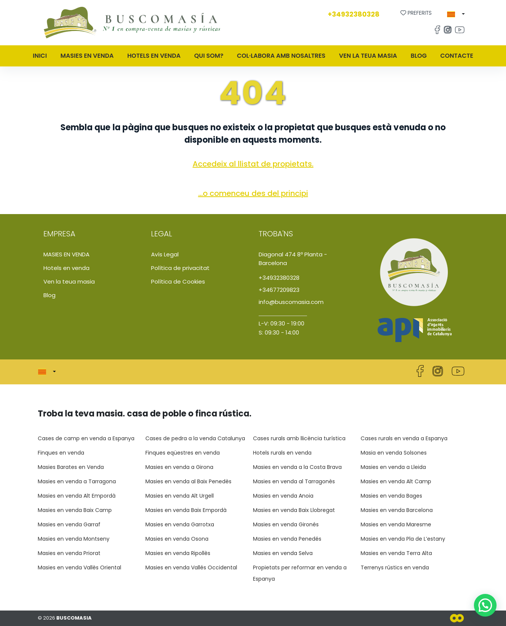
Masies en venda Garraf (69, 524)
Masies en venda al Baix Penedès (188, 481)
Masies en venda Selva (283, 553)
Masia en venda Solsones (394, 452)
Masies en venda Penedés (287, 539)
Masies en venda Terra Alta (396, 553)
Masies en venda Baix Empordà (186, 510)
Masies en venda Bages (391, 496)
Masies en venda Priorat (69, 553)
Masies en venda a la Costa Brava (297, 467)
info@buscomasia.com (291, 302)
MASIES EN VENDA (87, 55)
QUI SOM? (208, 55)
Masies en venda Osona (176, 539)
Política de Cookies (178, 281)
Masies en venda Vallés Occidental (191, 567)
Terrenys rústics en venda (395, 567)
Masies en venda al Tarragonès (294, 481)
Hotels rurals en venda (282, 452)
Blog (418, 55)
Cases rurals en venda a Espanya (404, 438)
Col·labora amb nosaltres (281, 55)
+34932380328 (354, 14)
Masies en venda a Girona (179, 467)
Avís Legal (165, 254)
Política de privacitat (180, 268)
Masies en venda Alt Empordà (77, 496)
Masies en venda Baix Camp (75, 510)
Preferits (416, 13)
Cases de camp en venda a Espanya (86, 438)
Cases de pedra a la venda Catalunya (195, 438)
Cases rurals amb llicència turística (299, 438)
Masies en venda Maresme (396, 524)
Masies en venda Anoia (283, 496)
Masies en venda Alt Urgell (179, 496)
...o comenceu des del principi (253, 193)
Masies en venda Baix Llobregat (294, 510)
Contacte (456, 55)
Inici (40, 55)
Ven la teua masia (368, 55)
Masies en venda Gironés (286, 524)
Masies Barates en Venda (71, 467)
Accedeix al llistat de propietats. (253, 164)
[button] (456, 14)
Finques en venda (61, 452)
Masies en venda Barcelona (397, 510)
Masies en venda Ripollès (177, 553)
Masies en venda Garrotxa (179, 524)
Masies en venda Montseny (74, 539)
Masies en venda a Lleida (393, 467)
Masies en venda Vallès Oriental (79, 567)
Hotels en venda (153, 55)
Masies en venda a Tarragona (77, 481)
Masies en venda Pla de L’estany (403, 539)
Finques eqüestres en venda (182, 452)
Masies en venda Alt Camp (396, 481)
